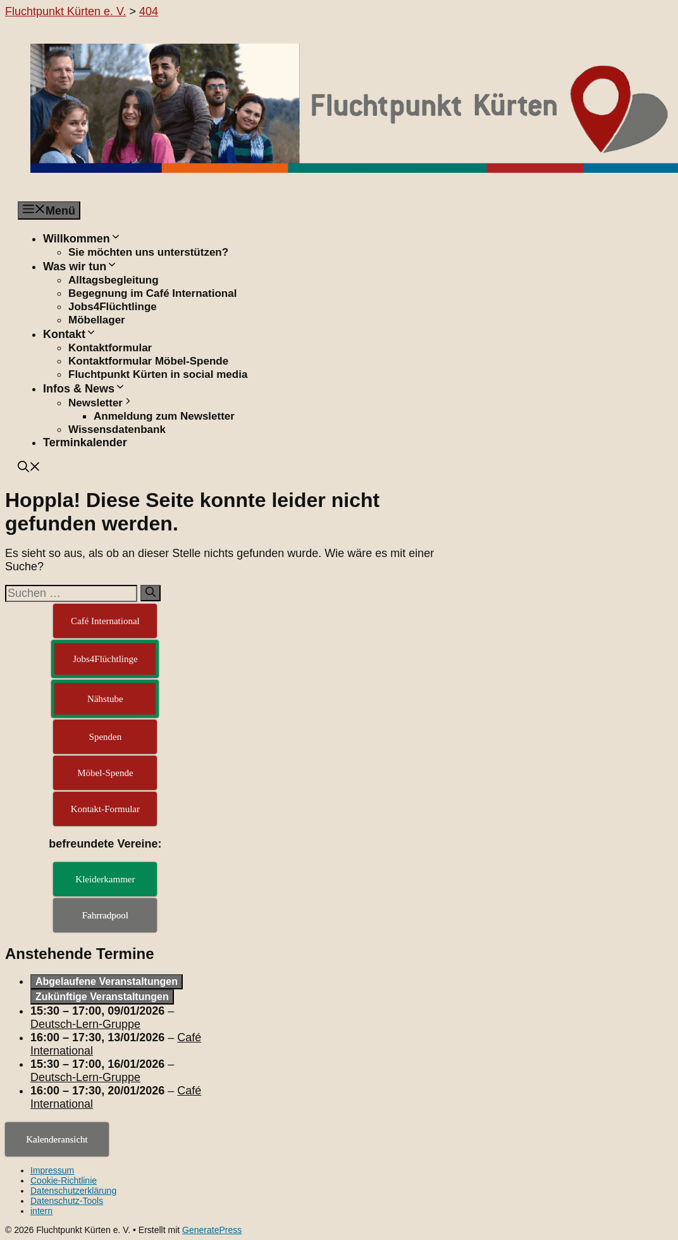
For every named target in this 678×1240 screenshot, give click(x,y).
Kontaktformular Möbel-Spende (148, 361)
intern (41, 1211)
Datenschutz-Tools (66, 1201)
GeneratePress (212, 1230)
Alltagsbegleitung (113, 280)
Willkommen (82, 238)
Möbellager (96, 320)
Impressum (52, 1170)
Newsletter (100, 403)
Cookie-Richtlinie (63, 1180)
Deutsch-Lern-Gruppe (85, 1024)
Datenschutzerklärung (73, 1191)
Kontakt (70, 334)
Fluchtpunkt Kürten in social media (157, 374)
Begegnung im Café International (152, 293)
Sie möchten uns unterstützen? (148, 252)
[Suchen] (150, 593)
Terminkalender (85, 442)
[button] (29, 468)
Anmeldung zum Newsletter (164, 416)
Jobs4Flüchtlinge (112, 307)
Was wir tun (80, 266)
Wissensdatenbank (117, 429)
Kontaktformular (110, 348)
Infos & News (84, 388)
